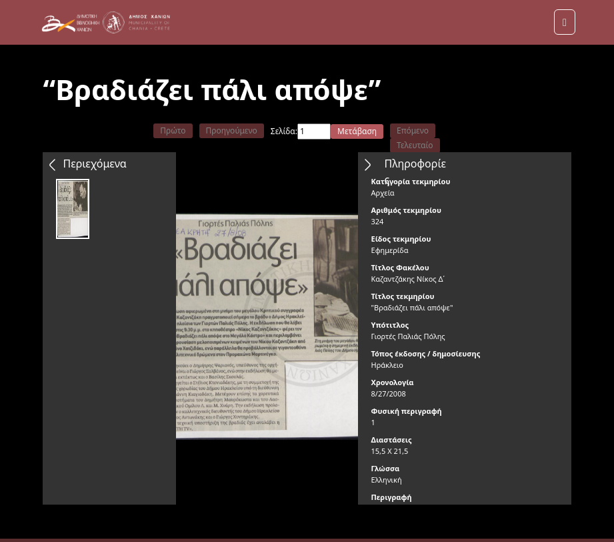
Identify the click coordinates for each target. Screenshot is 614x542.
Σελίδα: (284, 131)
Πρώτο (172, 130)
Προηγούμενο (231, 130)
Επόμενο (413, 130)
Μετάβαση (357, 131)
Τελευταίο (415, 145)
